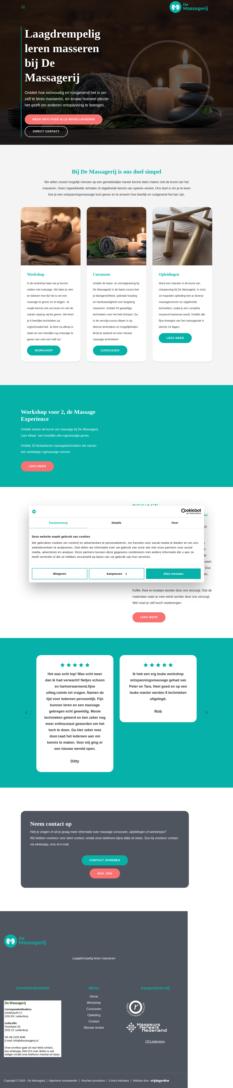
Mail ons (104, 873)
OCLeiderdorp (155, 1041)
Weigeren (59, 573)
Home (94, 996)
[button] (189, 7)
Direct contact (46, 131)
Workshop (44, 350)
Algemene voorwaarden (63, 1080)
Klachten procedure (93, 1080)
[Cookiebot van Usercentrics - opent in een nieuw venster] (184, 511)
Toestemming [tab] (58, 522)
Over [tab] (175, 522)
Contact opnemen (104, 860)
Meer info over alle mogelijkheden (63, 119)
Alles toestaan (173, 573)
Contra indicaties (119, 1080)
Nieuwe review (94, 1027)
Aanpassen (116, 573)
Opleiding (94, 1015)
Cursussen (110, 350)
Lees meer (175, 338)
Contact (93, 1021)
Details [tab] (116, 522)
